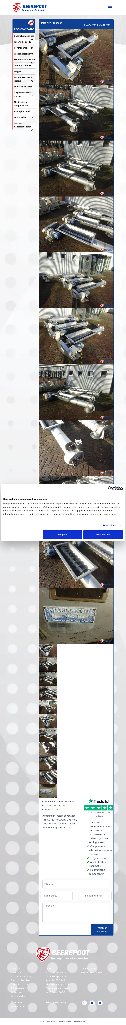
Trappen (24, 71)
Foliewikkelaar (22, 42)
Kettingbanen (24, 48)
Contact (50, 968)
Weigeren (62, 534)
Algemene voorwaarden (18, 1004)
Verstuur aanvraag (102, 929)
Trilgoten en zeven (24, 86)
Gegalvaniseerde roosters (24, 94)
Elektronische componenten (24, 104)
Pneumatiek (24, 117)
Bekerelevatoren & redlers (24, 79)
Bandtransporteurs (21, 976)
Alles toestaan (103, 534)
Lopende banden (20, 984)
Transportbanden (20, 980)
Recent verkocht (19, 996)
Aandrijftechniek (24, 111)
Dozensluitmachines (24, 36)
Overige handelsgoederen (24, 125)
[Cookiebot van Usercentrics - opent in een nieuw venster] (110, 488)
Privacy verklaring (56, 1002)
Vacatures (16, 972)
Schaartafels (17, 988)
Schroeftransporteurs (24, 59)
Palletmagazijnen (24, 54)
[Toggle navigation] (110, 7)
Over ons (16, 968)
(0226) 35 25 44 (55, 980)
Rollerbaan (17, 992)
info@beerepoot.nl (57, 984)
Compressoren (22, 65)
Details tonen (110, 525)
